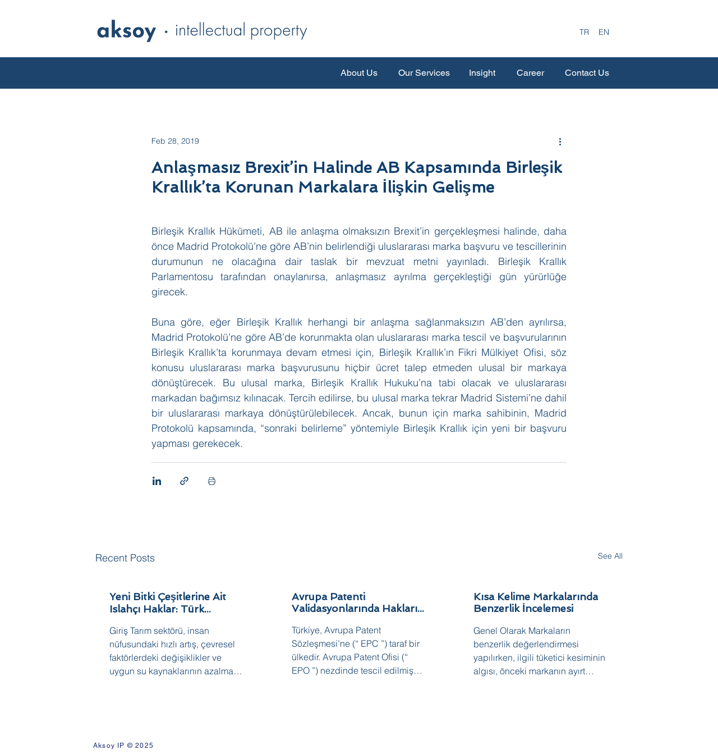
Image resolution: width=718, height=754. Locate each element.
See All (610, 556)
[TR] (584, 32)
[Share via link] (184, 481)
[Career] (530, 73)
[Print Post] (211, 481)
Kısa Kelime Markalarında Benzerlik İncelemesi (535, 602)
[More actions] (560, 141)
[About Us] (359, 73)
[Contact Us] (587, 73)
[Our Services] (424, 73)
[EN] (604, 32)
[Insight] (482, 73)
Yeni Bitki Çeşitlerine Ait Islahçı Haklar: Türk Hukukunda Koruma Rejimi (175, 603)
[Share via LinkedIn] (156, 481)
